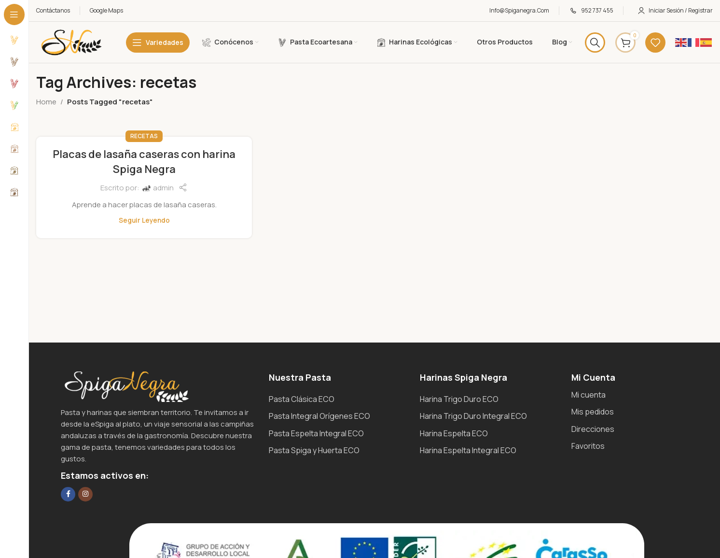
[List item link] (339, 399)
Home (46, 102)
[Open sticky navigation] (157, 42)
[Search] (595, 42)
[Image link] (126, 386)
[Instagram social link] (85, 494)
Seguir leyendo (144, 220)
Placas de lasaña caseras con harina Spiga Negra (144, 161)
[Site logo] (71, 42)
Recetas (144, 136)
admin (163, 188)
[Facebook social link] (68, 494)
